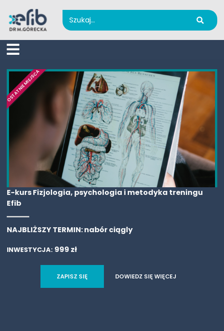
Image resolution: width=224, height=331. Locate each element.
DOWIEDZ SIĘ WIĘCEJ (145, 276)
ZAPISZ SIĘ (72, 276)
